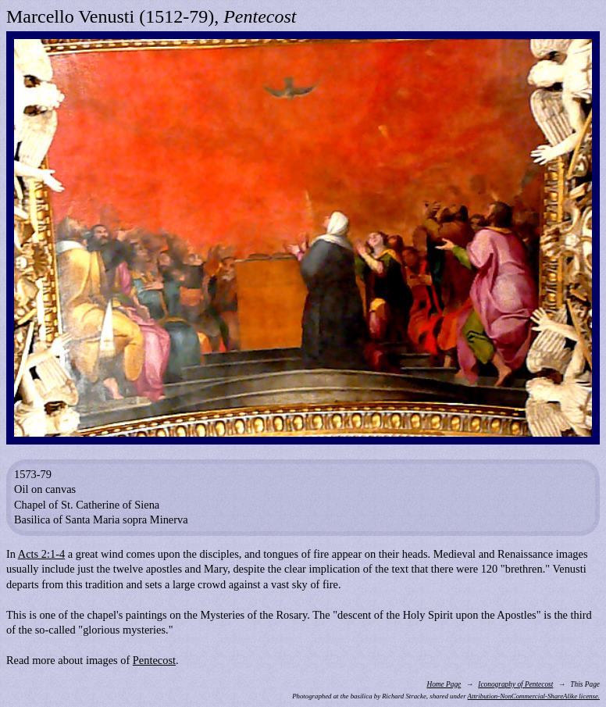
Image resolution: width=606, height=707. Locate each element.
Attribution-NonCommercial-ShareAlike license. (534, 696)
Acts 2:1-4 (41, 554)
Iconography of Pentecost (515, 684)
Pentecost (154, 660)
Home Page (443, 684)
